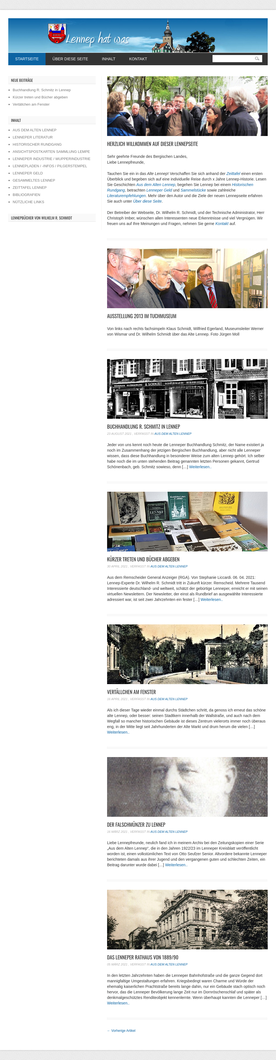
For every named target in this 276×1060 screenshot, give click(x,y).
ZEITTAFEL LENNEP (30, 187)
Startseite (27, 59)
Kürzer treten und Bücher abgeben (143, 559)
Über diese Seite (70, 59)
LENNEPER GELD (28, 173)
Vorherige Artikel (121, 1031)
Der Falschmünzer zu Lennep (136, 824)
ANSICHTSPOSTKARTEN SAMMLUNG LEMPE (51, 152)
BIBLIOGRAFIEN (26, 195)
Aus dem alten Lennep (172, 433)
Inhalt (108, 59)
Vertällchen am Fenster (131, 691)
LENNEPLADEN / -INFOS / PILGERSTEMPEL (50, 166)
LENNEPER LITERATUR (33, 137)
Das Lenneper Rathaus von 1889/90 (142, 957)
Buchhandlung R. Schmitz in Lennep (143, 426)
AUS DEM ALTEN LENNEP (35, 130)
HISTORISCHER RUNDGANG (37, 144)
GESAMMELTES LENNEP (34, 180)
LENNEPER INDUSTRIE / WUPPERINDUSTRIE (52, 159)
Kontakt (138, 59)
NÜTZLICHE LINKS (28, 202)
